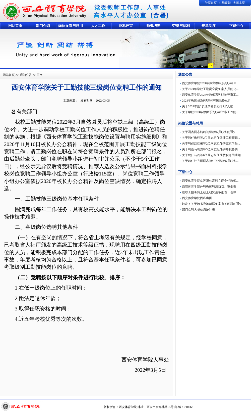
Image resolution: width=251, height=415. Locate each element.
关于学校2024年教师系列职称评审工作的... (210, 112)
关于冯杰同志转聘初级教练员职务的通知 (209, 132)
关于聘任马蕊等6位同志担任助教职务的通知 (211, 155)
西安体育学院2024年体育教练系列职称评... (210, 83)
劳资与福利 (181, 26)
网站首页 (15, 26)
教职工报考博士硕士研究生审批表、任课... (210, 192)
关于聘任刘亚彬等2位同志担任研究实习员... (211, 143)
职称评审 (126, 26)
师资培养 (153, 26)
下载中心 (236, 26)
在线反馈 (225, 3)
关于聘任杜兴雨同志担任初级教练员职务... (210, 161)
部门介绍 (43, 26)
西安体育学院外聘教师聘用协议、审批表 (209, 186)
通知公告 (26, 75)
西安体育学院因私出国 (197, 198)
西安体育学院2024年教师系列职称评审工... (210, 95)
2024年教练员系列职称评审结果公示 (206, 100)
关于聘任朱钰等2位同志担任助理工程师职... (211, 138)
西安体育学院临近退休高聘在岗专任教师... (210, 180)
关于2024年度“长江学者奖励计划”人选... (208, 106)
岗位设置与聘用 (70, 26)
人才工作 (98, 26)
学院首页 (211, 3)
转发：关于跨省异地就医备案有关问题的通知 (212, 204)
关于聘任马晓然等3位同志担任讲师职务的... (211, 149)
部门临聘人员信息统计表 (198, 209)
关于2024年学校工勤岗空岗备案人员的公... (210, 89)
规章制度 (209, 26)
